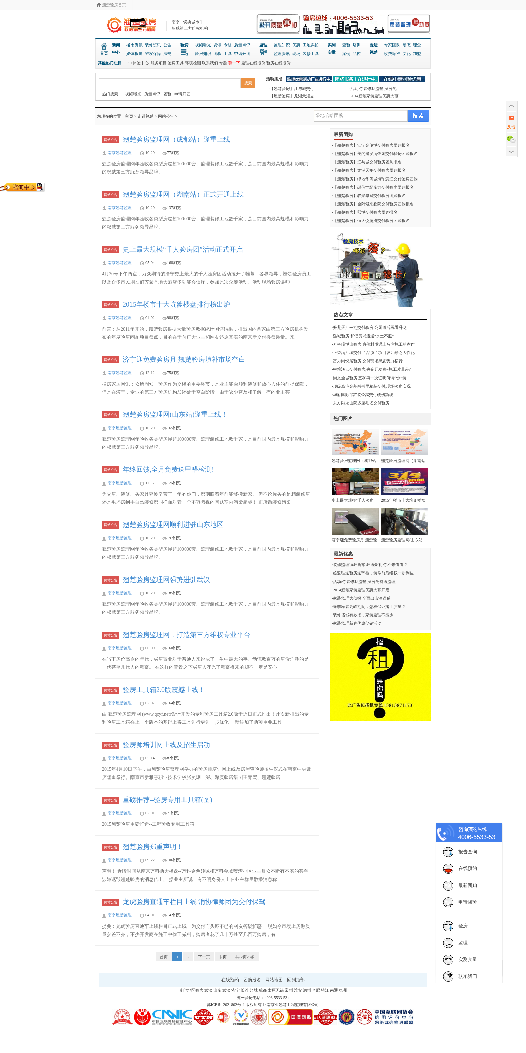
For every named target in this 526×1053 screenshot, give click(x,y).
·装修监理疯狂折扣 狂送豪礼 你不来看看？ (370, 564)
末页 (223, 957)
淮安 (298, 990)
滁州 (307, 990)
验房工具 (176, 63)
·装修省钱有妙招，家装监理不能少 (362, 615)
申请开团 (242, 53)
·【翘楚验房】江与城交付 (291, 88)
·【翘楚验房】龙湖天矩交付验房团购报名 (369, 170)
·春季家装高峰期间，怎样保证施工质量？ (369, 606)
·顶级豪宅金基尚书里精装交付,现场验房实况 (371, 386)
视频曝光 (203, 45)
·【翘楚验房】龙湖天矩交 (291, 96)
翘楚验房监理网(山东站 (402, 540)
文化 (407, 53)
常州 (289, 990)
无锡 (280, 990)
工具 (228, 53)
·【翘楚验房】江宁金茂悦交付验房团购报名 (371, 145)
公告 (167, 45)
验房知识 (203, 53)
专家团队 (392, 45)
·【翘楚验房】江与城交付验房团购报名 (367, 162)
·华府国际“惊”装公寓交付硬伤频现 (362, 394)
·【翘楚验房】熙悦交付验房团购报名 (365, 212)
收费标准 (392, 53)
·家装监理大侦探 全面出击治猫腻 (361, 598)
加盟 (417, 53)
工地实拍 (311, 45)
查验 (346, 45)
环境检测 (193, 63)
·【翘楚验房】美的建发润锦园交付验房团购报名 (375, 153)
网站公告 (166, 116)
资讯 (217, 45)
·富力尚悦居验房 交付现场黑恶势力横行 (367, 361)
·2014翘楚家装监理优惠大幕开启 (360, 590)
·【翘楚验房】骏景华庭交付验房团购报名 (369, 195)
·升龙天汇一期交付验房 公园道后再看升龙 (369, 327)
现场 (296, 53)
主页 (129, 116)
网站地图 (274, 979)
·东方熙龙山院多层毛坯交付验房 (360, 403)
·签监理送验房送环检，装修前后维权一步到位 (373, 573)
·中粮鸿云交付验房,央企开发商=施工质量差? (371, 369)
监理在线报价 (253, 63)
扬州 (343, 990)
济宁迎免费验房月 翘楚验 (354, 540)
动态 (407, 45)
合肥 (316, 990)
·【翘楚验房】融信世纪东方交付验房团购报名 (373, 187)
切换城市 (191, 22)
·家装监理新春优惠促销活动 (356, 623)
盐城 (254, 990)
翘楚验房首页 (111, 5)
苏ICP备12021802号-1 (226, 1004)
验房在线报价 (278, 63)
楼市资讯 (134, 45)
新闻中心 (116, 49)
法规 (167, 53)
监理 (263, 45)
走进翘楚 (374, 49)
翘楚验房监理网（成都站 (354, 460)
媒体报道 (134, 53)
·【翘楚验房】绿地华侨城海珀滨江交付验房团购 (375, 179)
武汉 (208, 990)
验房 (184, 45)
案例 (346, 53)
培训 (357, 45)
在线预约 (230, 979)
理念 (417, 45)
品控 (357, 53)
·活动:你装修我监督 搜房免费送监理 (364, 581)
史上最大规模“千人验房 (353, 500)
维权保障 (153, 53)
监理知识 (282, 45)
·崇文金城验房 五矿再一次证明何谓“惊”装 (369, 377)
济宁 (235, 990)
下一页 (204, 957)
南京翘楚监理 (120, 152)
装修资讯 (153, 45)
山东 (217, 990)
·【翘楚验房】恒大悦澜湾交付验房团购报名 (371, 220)
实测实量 (332, 49)
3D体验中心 (138, 63)
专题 (228, 45)
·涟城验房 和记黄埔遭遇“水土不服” (363, 336)
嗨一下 (234, 63)
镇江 (325, 990)
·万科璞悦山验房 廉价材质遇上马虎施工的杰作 (373, 344)
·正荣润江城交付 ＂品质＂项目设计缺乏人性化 (373, 352)
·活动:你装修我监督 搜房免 (373, 88)
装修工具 (311, 53)
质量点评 (242, 45)
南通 (334, 990)
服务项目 (159, 63)
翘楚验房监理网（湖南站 (403, 460)
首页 (104, 53)
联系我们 (210, 63)
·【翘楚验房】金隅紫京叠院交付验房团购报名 (373, 204)
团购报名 (252, 979)
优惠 (296, 45)
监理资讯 (282, 53)
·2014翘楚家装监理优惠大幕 (374, 96)
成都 (263, 990)
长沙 (245, 990)
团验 (217, 53)
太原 (272, 990)
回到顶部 (296, 979)
